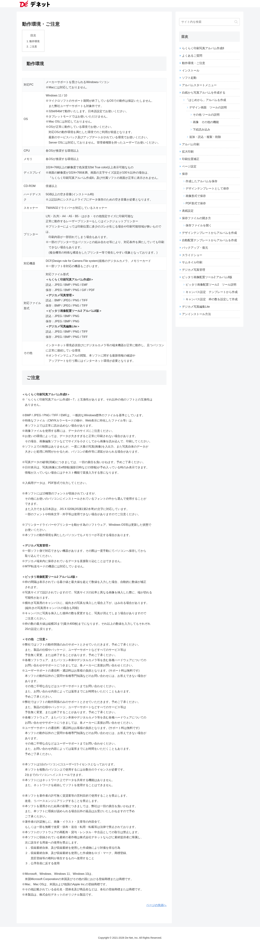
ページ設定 (189, 166)
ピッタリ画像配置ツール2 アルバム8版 (207, 277)
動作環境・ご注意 (193, 63)
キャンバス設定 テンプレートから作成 (212, 292)
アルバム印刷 (190, 144)
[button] (236, 22)
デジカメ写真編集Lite (196, 306)
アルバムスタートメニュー (199, 85)
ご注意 (33, 46)
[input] (209, 22)
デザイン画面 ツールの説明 (208, 107)
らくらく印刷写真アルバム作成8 (203, 48)
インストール (190, 70)
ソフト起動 (189, 77)
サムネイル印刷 (192, 262)
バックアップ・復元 (195, 247)
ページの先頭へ (156, 905)
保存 (185, 173)
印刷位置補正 (190, 159)
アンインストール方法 (196, 314)
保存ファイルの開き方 (196, 218)
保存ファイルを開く (199, 225)
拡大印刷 (188, 151)
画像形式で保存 (196, 195)
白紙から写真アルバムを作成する (203, 92)
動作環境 (34, 41)
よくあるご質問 (192, 55)
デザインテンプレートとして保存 (207, 188)
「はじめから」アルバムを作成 (206, 100)
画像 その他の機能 (206, 122)
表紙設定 (188, 210)
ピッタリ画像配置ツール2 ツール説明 (211, 284)
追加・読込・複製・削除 (205, 136)
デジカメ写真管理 (193, 269)
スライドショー (192, 255)
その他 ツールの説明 (206, 114)
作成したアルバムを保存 (201, 181)
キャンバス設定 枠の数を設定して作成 (212, 299)
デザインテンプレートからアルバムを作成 (209, 232)
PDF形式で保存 (196, 203)
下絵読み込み (201, 129)
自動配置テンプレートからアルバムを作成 (209, 240)
